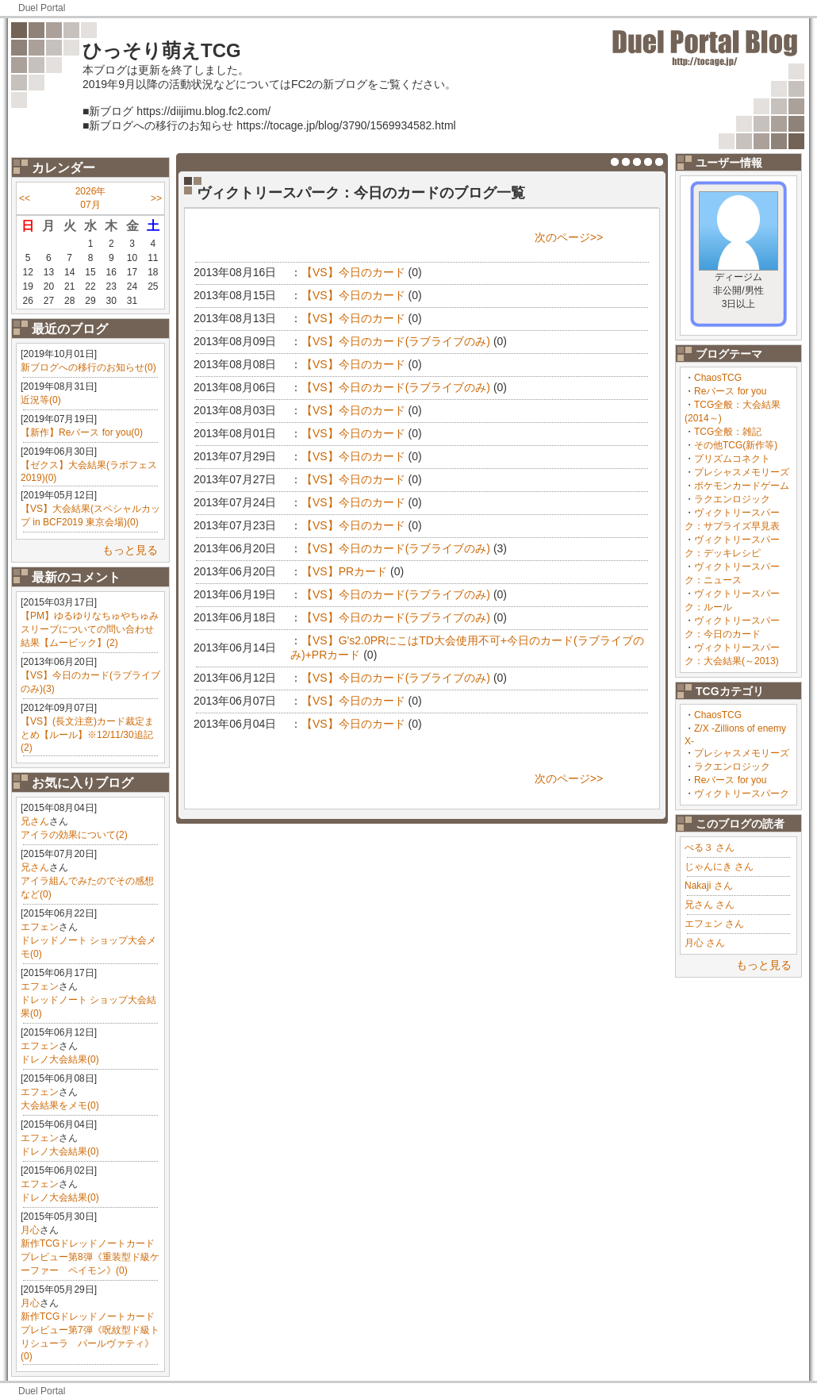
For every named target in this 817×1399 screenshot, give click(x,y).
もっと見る (130, 550)
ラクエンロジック (732, 499)
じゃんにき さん (719, 866)
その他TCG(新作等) (735, 445)
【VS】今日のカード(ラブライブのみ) (395, 341)
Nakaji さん (709, 885)
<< (24, 198)
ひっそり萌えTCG (161, 50)
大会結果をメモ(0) (60, 1105)
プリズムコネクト (732, 458)
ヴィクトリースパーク (741, 793)
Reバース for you (730, 391)
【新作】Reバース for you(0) (82, 432)
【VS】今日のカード (353, 272)
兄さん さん (710, 904)
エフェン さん (714, 923)
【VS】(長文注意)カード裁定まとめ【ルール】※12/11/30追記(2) (87, 734)
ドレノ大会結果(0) (60, 1059)
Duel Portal (41, 7)
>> (156, 198)
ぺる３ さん (710, 847)
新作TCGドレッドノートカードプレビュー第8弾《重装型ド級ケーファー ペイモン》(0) (90, 1257)
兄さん (35, 821)
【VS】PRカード (344, 571)
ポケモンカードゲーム (741, 485)
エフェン (40, 926)
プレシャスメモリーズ (741, 472)
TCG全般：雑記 (727, 431)
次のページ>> (569, 237)
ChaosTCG (718, 377)
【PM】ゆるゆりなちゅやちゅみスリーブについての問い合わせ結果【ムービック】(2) (90, 629)
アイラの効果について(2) (74, 834)
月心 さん (705, 942)
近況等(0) (41, 399)
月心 (30, 1230)
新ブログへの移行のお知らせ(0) (88, 367)
